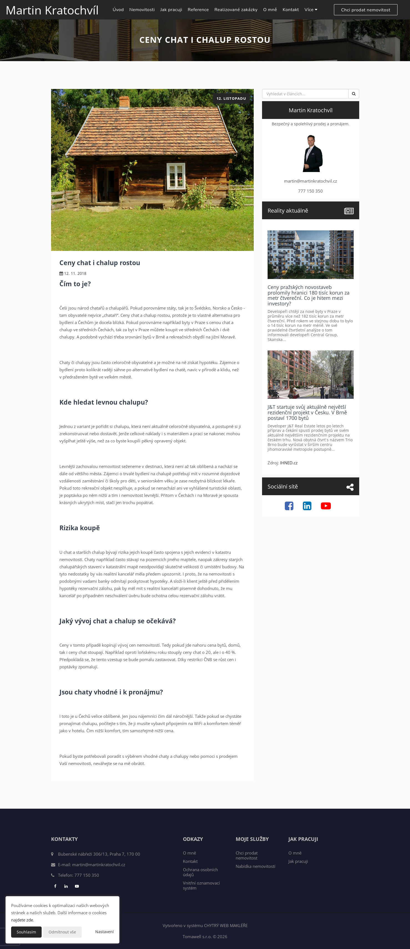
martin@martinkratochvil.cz (98, 864)
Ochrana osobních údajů (200, 872)
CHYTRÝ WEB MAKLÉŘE (226, 925)
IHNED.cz (289, 462)
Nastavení (104, 931)
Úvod (118, 10)
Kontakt (291, 10)
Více (311, 10)
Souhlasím (26, 932)
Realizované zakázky (236, 10)
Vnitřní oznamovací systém (201, 885)
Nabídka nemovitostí (255, 866)
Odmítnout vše (62, 932)
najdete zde (22, 920)
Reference (198, 10)
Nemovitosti (142, 10)
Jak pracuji (171, 10)
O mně (270, 10)
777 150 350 (86, 875)
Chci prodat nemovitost (365, 10)
